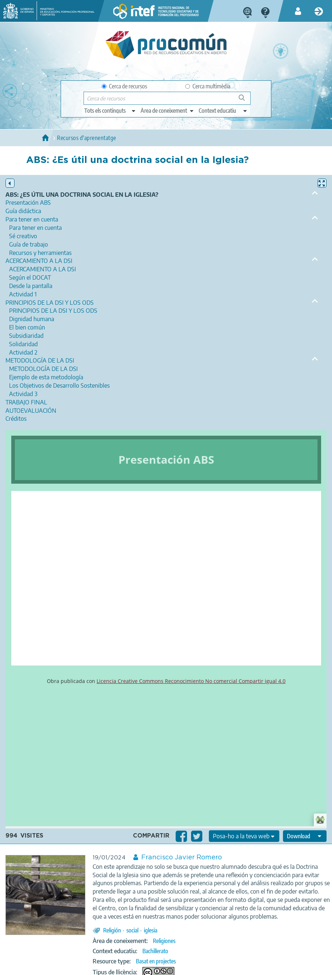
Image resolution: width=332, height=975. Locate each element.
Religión (112, 930)
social (132, 930)
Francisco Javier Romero (181, 857)
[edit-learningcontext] (223, 110)
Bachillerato (155, 951)
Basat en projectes (156, 961)
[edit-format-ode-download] (305, 836)
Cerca (245, 100)
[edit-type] (110, 110)
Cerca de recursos (124, 86)
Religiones (164, 940)
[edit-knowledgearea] (167, 110)
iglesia (150, 930)
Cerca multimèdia (207, 86)
